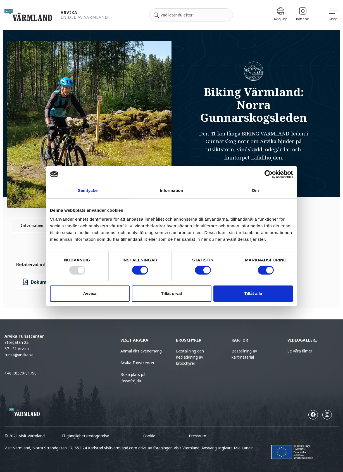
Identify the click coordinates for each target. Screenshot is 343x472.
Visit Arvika (134, 340)
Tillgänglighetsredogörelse (85, 435)
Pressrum (197, 435)
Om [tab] (255, 190)
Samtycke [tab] (88, 190)
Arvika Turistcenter (137, 362)
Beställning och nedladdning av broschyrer (190, 357)
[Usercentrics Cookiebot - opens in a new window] (268, 174)
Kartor (240, 340)
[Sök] (156, 15)
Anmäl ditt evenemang (141, 351)
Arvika (69, 12)
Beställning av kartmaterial (244, 354)
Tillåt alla (253, 293)
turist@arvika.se (19, 354)
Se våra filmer (299, 351)
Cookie (149, 435)
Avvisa (90, 293)
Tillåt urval (171, 293)
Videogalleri (302, 340)
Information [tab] (171, 190)
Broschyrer (188, 340)
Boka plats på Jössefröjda (133, 377)
